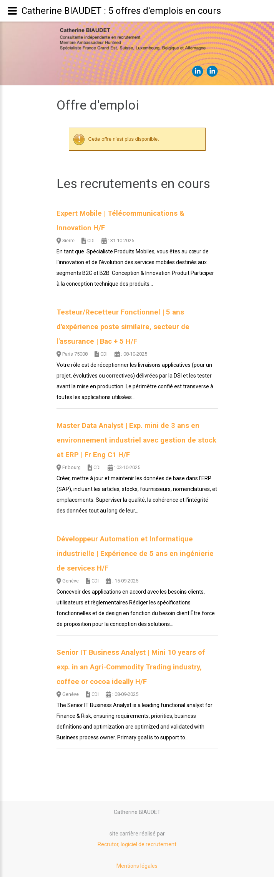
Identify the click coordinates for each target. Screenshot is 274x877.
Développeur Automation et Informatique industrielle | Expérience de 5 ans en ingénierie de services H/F (135, 553)
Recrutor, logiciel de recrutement (137, 844)
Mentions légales (137, 866)
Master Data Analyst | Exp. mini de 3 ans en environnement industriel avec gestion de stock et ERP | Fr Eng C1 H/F (136, 440)
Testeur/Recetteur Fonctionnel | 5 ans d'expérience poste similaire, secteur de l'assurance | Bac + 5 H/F (122, 327)
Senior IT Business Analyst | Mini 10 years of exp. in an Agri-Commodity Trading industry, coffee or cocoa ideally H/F (130, 667)
